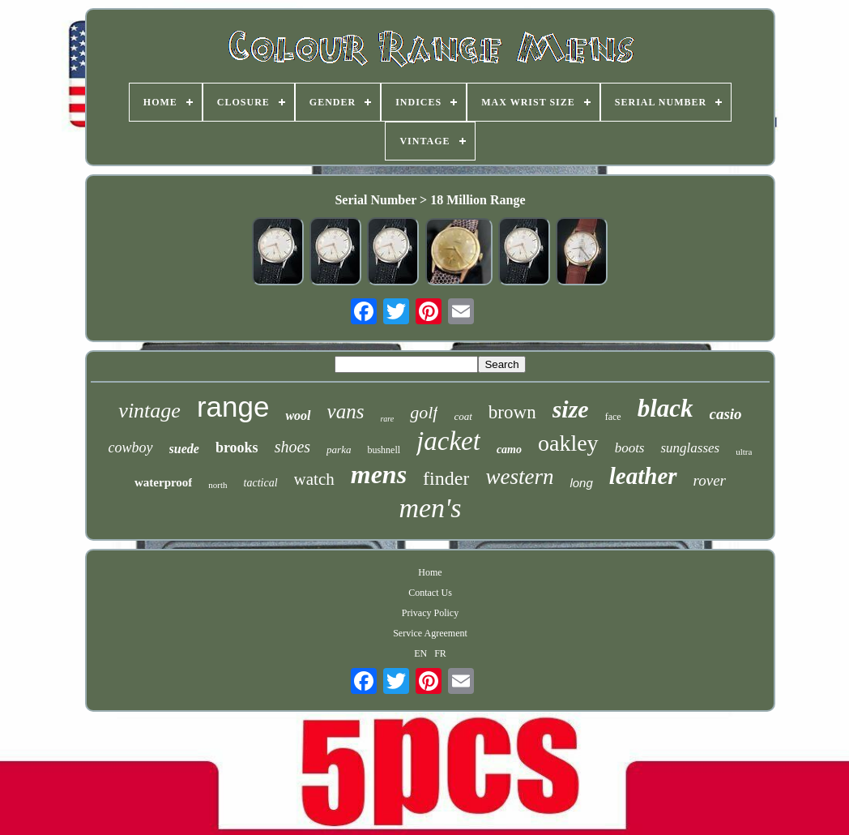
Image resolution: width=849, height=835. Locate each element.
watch (314, 479)
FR (440, 653)
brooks (236, 447)
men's (430, 508)
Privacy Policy (430, 613)
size (570, 409)
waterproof (163, 482)
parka (338, 449)
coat (462, 416)
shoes (292, 447)
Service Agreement (430, 633)
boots (630, 448)
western (519, 477)
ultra (744, 451)
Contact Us (430, 592)
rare (387, 418)
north (217, 485)
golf (423, 412)
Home (430, 572)
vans (346, 411)
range (233, 406)
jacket (448, 441)
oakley (568, 443)
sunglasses (689, 448)
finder (446, 478)
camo (509, 449)
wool (297, 415)
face (613, 416)
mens (379, 474)
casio (726, 413)
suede (184, 449)
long (581, 483)
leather (643, 476)
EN (420, 653)
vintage (149, 410)
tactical (261, 483)
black (665, 408)
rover (709, 480)
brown (512, 412)
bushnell (383, 450)
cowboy (131, 447)
